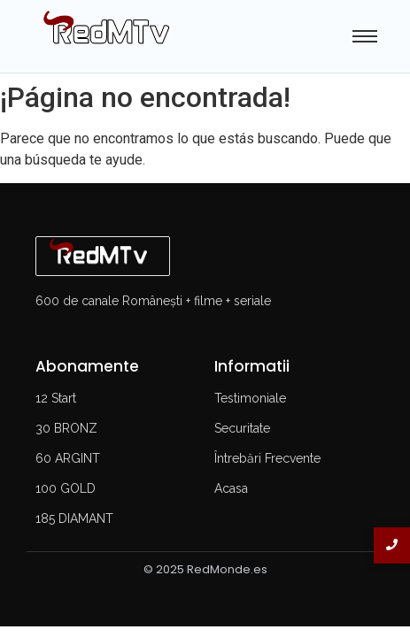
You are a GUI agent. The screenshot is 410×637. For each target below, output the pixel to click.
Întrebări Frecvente (267, 458)
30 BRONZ (66, 428)
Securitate (242, 428)
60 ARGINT (67, 458)
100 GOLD (65, 488)
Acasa (231, 488)
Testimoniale (250, 398)
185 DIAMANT (74, 518)
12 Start (55, 398)
